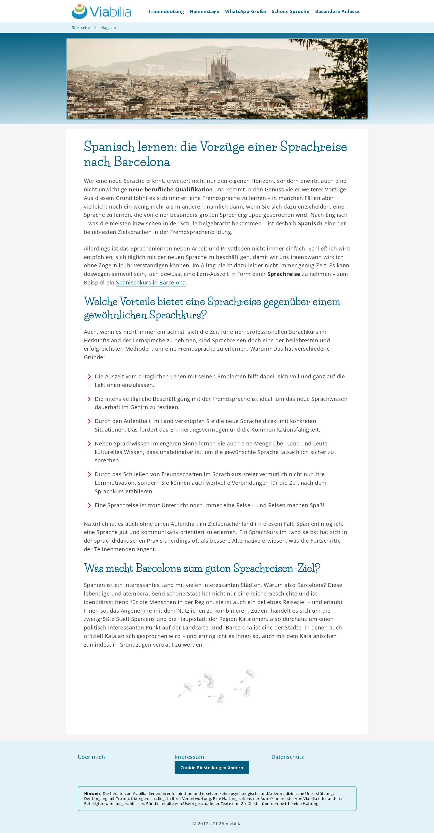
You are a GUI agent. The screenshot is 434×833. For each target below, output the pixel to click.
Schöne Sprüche (290, 11)
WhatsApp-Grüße (245, 11)
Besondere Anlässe (337, 11)
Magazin (108, 27)
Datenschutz (288, 756)
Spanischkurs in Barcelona (151, 282)
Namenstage (204, 11)
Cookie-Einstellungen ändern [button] (212, 767)
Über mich (91, 756)
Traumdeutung (166, 11)
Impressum (189, 756)
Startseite (81, 27)
